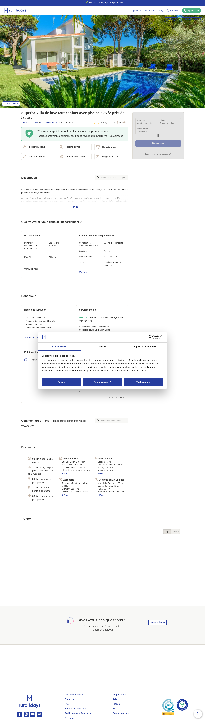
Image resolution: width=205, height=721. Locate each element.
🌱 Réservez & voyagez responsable (101, 2)
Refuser (62, 382)
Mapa (167, 531)
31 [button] (80, 391)
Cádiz (35, 122)
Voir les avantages (113, 136)
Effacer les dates (116, 397)
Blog (161, 10)
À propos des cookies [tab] (145, 346)
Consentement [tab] (59, 346)
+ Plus (74, 198)
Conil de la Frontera (49, 122)
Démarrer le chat (157, 622)
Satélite (175, 531)
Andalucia (25, 122)
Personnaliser (102, 382)
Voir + (83, 272)
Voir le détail (32, 337)
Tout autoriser (143, 382)
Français (173, 10)
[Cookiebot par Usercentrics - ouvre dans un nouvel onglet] (151, 337)
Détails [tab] (102, 346)
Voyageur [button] (136, 10)
